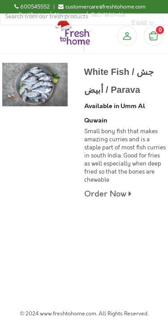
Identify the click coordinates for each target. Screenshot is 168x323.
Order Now (107, 194)
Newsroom (68, 14)
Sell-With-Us (108, 14)
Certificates (32, 14)
